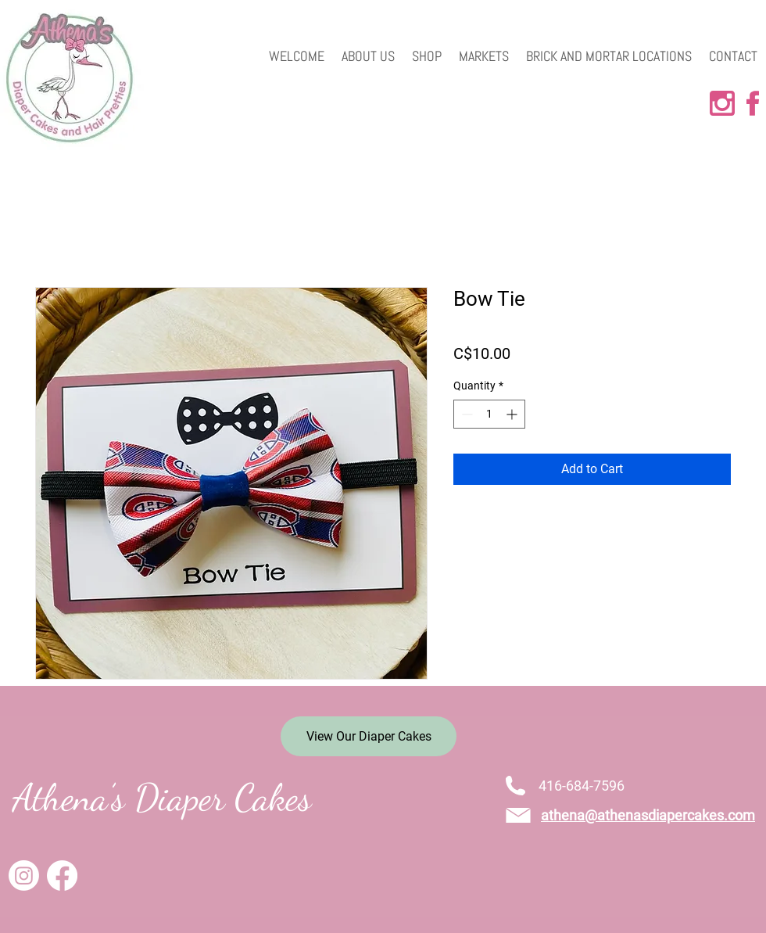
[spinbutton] (489, 414)
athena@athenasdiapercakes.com (648, 815)
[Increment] (513, 414)
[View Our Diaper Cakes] (368, 736)
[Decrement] (465, 414)
